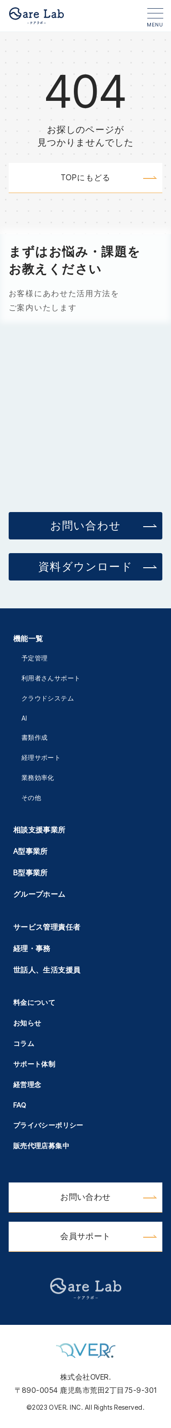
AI (24, 718)
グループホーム (39, 894)
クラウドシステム (47, 698)
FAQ (19, 1105)
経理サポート (41, 757)
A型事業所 (30, 851)
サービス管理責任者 (47, 926)
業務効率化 (37, 777)
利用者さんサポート (51, 678)
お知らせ (27, 1023)
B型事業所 (30, 872)
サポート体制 (34, 1064)
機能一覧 (28, 638)
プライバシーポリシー (48, 1125)
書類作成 (34, 737)
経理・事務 (32, 948)
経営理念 (27, 1084)
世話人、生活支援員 (47, 969)
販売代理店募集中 (41, 1145)
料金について (34, 1002)
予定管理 (34, 658)
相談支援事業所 (39, 829)
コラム (23, 1043)
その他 (31, 797)
